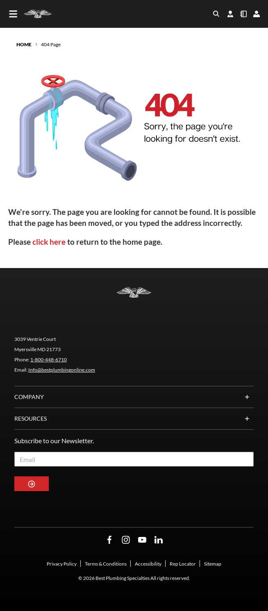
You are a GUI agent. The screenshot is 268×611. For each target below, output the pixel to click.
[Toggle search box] (216, 14)
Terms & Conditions (106, 564)
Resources (134, 418)
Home (24, 44)
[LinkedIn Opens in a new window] (158, 540)
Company (134, 397)
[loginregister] (256, 14)
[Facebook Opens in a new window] (109, 540)
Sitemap (212, 564)
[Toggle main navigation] (13, 14)
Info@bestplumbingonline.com (61, 370)
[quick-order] (243, 14)
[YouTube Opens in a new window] (142, 540)
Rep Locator (183, 564)
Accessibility (148, 564)
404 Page (51, 44)
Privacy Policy (62, 564)
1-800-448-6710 (48, 359)
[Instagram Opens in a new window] (126, 540)
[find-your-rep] (230, 14)
